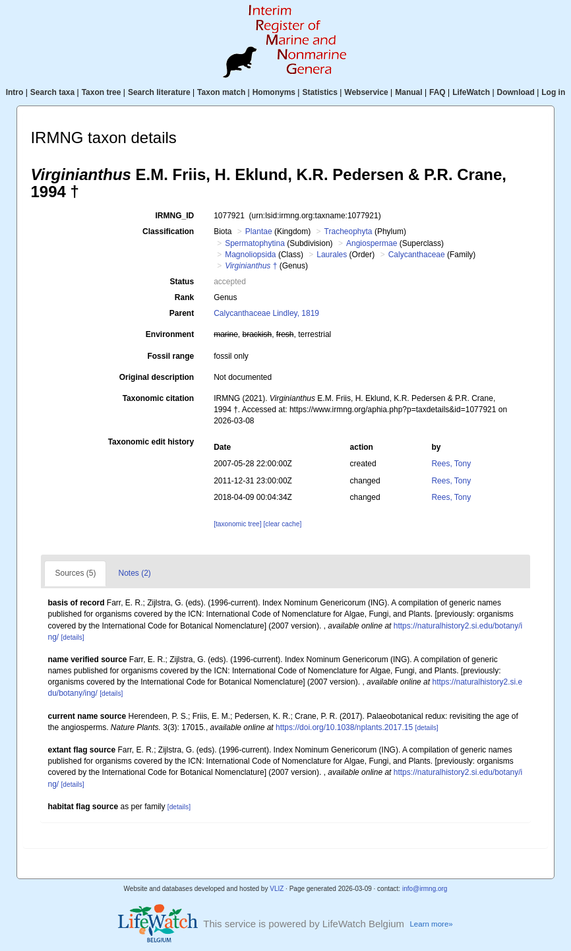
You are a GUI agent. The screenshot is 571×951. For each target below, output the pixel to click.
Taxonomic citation (158, 398)
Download (516, 92)
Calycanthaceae (416, 254)
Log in (553, 92)
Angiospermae (371, 243)
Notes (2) (134, 573)
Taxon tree (101, 92)
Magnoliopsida (250, 254)
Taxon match (221, 92)
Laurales (331, 254)
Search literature (159, 92)
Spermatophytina (255, 243)
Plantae (258, 231)
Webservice (366, 92)
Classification (168, 231)
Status (181, 281)
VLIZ (277, 888)
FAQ (437, 92)
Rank (184, 297)
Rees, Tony (451, 463)
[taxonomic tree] (237, 524)
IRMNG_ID (174, 215)
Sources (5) (75, 573)
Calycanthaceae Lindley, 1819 (266, 313)
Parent (181, 313)
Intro (15, 92)
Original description (156, 377)
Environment (170, 334)
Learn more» (430, 924)
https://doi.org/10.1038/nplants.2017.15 (344, 727)
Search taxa (52, 92)
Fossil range (170, 356)
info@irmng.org (425, 888)
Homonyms (274, 92)
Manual (408, 92)
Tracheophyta (348, 231)
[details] (72, 637)
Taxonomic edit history (151, 441)
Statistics (319, 92)
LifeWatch (471, 92)
